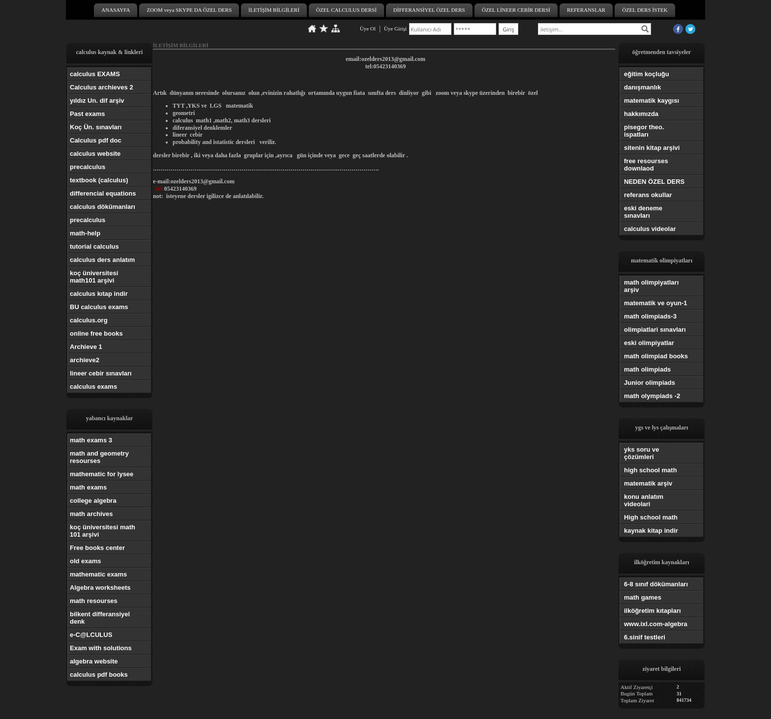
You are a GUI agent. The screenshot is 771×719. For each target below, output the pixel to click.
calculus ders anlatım (102, 259)
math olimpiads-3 (650, 316)
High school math (651, 517)
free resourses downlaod (646, 164)
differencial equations (103, 193)
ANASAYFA (115, 10)
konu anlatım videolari (643, 500)
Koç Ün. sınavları (95, 127)
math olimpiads (647, 369)
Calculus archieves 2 (101, 87)
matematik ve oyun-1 (655, 303)
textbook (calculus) (99, 180)
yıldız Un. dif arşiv (97, 100)
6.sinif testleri (644, 637)
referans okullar (648, 195)
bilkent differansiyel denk (100, 617)
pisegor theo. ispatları (644, 130)
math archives (91, 514)
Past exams (87, 113)
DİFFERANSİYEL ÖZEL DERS (429, 10)
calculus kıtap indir (99, 293)
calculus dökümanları (102, 206)
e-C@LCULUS (91, 634)
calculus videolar (650, 228)
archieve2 (84, 360)
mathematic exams (98, 574)
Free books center (97, 547)
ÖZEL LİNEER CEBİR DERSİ (516, 10)
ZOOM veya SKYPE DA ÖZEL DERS (189, 10)
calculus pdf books (99, 674)
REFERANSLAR (586, 10)
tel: (160, 188)
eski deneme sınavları (643, 211)
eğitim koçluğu (646, 74)
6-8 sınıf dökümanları (656, 584)
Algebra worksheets (100, 587)
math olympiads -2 (652, 396)
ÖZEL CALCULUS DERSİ (346, 10)
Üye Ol (368, 28)
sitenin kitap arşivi (652, 147)
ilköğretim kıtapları (652, 610)
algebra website (94, 661)
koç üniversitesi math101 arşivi (94, 276)
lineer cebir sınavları (101, 373)
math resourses (94, 600)
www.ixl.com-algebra (655, 624)
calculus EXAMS (95, 74)
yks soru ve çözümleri (641, 453)
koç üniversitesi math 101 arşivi (102, 530)
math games (642, 597)
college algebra (93, 500)
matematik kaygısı (651, 100)
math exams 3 (91, 440)
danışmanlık (642, 87)
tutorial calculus (94, 246)
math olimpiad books (656, 356)
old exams (85, 561)
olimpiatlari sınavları (655, 329)
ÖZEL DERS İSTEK (644, 10)
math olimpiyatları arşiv (651, 286)
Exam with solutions (101, 648)
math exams (88, 487)
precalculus (87, 167)
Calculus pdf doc (95, 140)
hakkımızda (641, 113)
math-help (85, 233)
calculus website (95, 153)
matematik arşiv (648, 483)
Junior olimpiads (649, 382)
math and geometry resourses (99, 457)
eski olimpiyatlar (649, 342)
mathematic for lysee (101, 474)
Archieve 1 (86, 346)
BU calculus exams (99, 307)
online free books (96, 333)
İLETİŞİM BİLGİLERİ (273, 10)
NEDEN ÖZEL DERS (654, 181)
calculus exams (93, 386)
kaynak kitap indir (651, 530)
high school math (650, 470)
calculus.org (89, 320)
